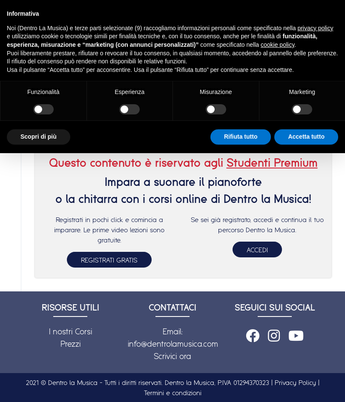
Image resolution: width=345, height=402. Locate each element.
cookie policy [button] (277, 44)
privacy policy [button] (315, 28)
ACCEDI (257, 249)
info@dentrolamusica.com (173, 344)
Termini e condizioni (172, 392)
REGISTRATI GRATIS (109, 260)
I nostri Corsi (70, 331)
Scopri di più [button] (38, 136)
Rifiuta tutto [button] (241, 136)
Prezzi (70, 344)
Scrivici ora (172, 356)
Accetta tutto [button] (306, 136)
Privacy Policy (295, 382)
